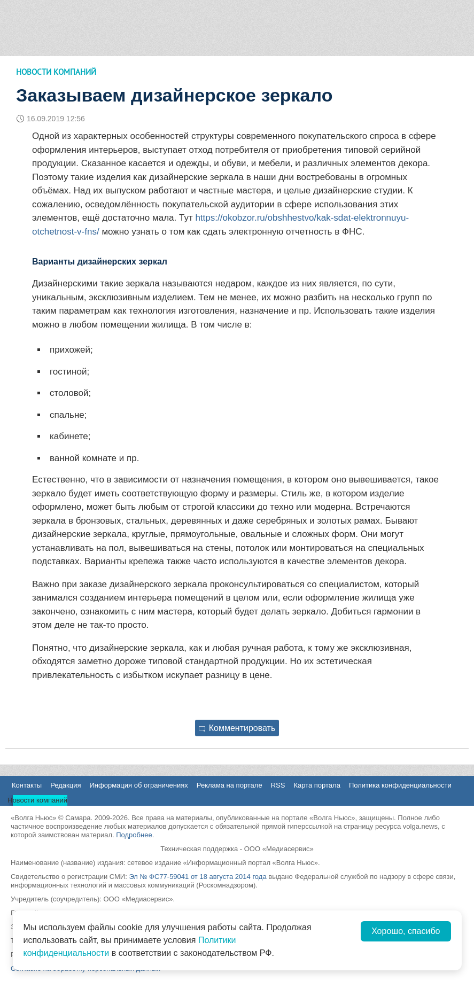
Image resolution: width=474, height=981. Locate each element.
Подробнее (134, 835)
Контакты (27, 785)
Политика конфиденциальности (400, 785)
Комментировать (237, 728)
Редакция (65, 785)
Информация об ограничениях (138, 785)
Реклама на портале (229, 785)
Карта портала (316, 785)
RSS (278, 785)
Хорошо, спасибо (405, 931)
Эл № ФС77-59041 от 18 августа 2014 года (197, 877)
